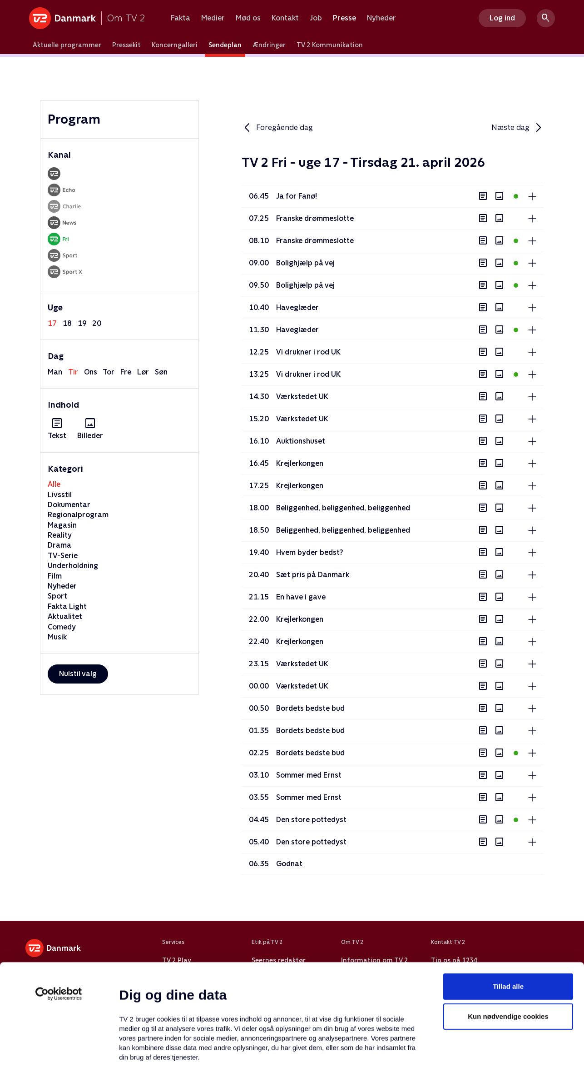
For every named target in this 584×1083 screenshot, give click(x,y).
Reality (60, 535)
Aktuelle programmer (67, 45)
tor (108, 372)
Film (55, 576)
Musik (57, 637)
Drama (59, 545)
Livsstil (60, 494)
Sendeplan (225, 45)
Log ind (502, 18)
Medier (213, 18)
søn (161, 372)
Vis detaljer (440, 1065)
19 (82, 323)
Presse (344, 18)
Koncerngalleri (175, 45)
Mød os (248, 18)
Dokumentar (69, 504)
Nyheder (381, 18)
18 (67, 323)
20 (96, 323)
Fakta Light (67, 606)
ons (90, 372)
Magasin (62, 525)
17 (52, 323)
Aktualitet (65, 616)
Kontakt (285, 18)
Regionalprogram (78, 514)
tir (73, 372)
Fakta (180, 18)
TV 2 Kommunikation (330, 45)
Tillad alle (508, 923)
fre (125, 372)
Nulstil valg (78, 673)
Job (316, 18)
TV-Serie (63, 555)
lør (143, 372)
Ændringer (269, 45)
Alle (54, 484)
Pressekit (126, 45)
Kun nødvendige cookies (508, 953)
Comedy (62, 627)
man (55, 372)
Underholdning (73, 565)
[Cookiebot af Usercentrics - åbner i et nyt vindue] (59, 931)
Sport (57, 596)
